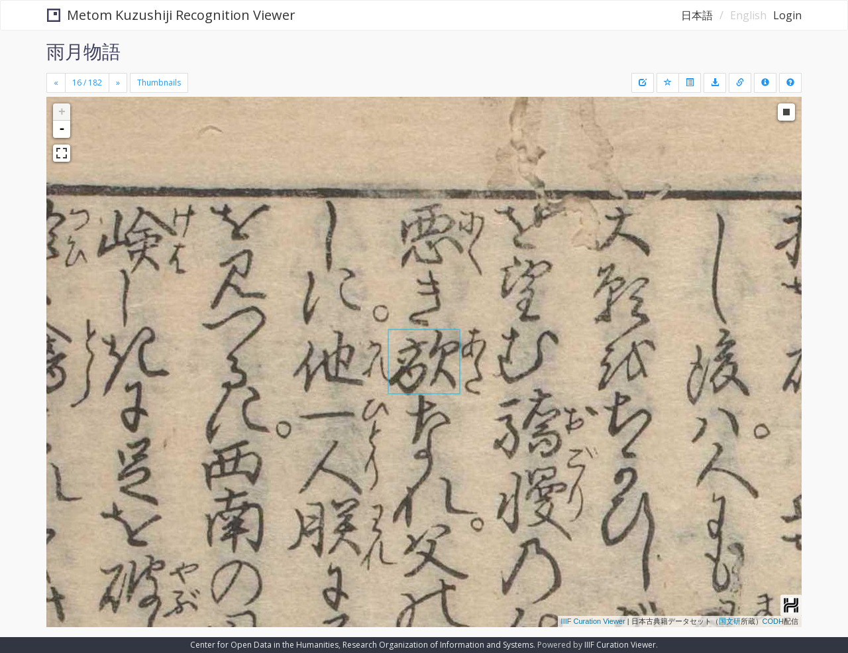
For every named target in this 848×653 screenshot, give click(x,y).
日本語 (697, 15)
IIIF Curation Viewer (593, 621)
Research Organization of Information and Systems (438, 644)
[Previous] (56, 83)
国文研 (730, 621)
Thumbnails (159, 82)
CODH (773, 621)
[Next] (118, 83)
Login (787, 15)
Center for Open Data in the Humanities (264, 644)
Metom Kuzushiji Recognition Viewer (171, 15)
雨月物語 (83, 51)
